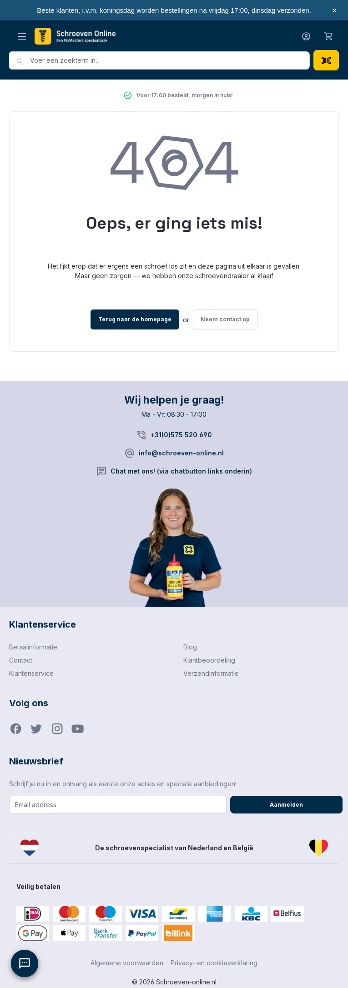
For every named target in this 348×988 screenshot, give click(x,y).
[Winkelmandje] (329, 36)
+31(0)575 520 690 (181, 435)
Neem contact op (225, 319)
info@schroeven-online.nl (181, 453)
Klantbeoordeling (209, 660)
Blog (190, 647)
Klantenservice (31, 673)
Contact (20, 660)
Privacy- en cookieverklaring (214, 963)
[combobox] (170, 60)
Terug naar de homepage (134, 319)
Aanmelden (286, 804)
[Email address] (118, 804)
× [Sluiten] (334, 10)
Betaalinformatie (33, 647)
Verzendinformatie (211, 673)
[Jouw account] (306, 36)
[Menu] (22, 36)
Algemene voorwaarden (127, 963)
